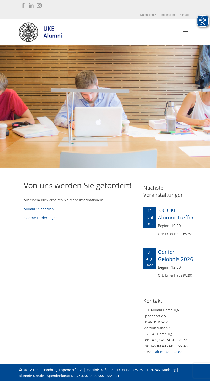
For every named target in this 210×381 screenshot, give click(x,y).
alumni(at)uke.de (168, 352)
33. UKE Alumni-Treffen (176, 214)
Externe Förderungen (41, 217)
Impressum (168, 14)
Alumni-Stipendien (39, 209)
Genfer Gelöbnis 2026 (175, 255)
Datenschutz (148, 14)
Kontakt (184, 14)
